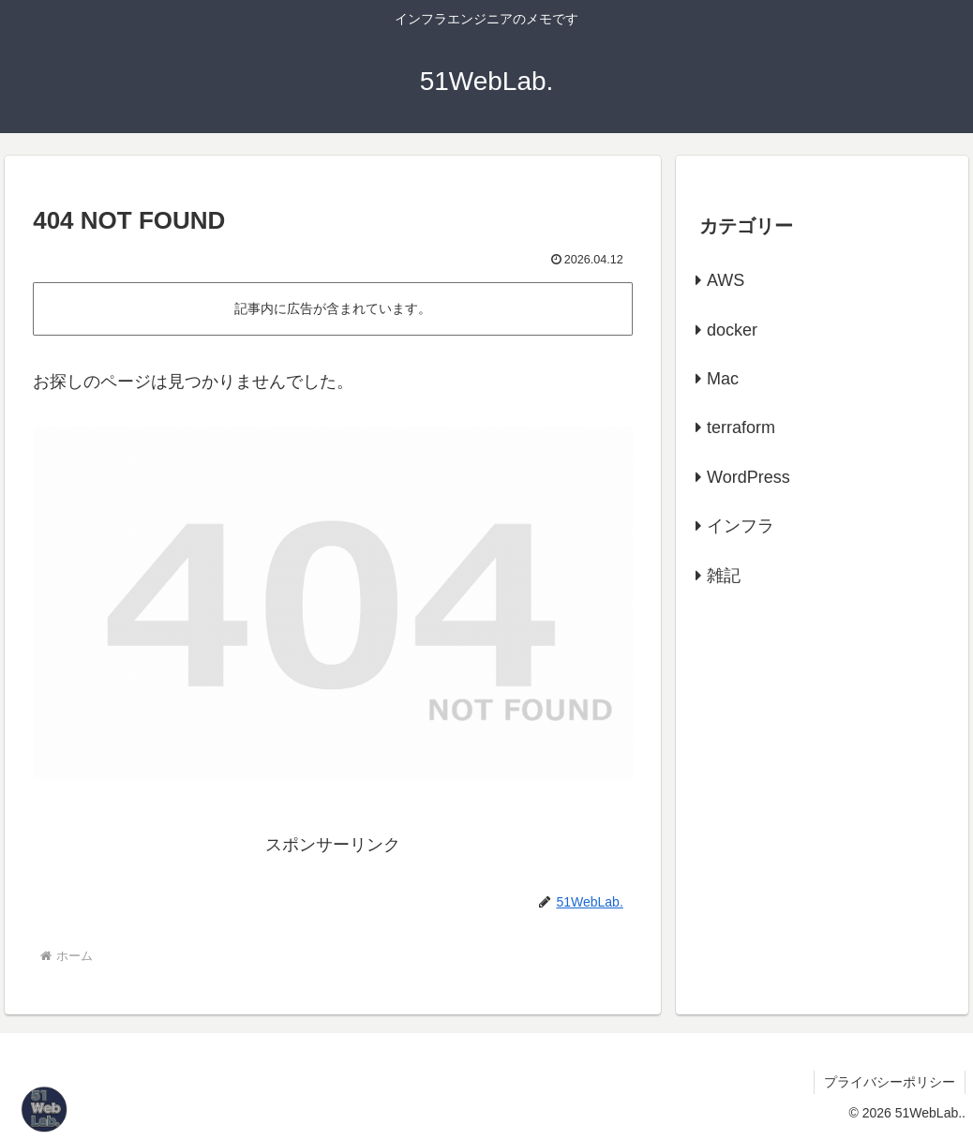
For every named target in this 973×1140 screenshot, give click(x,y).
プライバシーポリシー (889, 1081)
